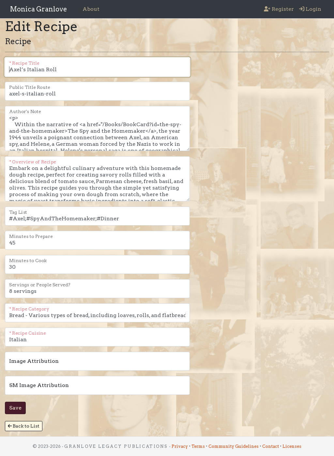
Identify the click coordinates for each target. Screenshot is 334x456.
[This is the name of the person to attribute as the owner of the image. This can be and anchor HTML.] (97, 361)
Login (310, 9)
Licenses (291, 446)
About (91, 9)
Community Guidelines (233, 446)
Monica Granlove (38, 9)
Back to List (23, 426)
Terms (198, 446)
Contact (270, 446)
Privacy (180, 446)
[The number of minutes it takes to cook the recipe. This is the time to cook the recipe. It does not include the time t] (97, 264)
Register (279, 9)
